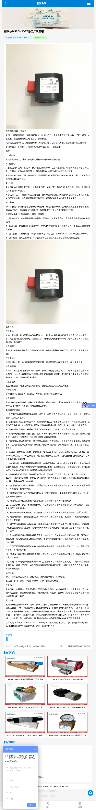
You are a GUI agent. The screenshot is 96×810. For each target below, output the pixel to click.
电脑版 (52, 796)
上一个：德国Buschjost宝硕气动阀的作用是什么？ (28, 646)
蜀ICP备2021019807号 (48, 791)
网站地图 (44, 796)
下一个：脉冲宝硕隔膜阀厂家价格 (75, 646)
